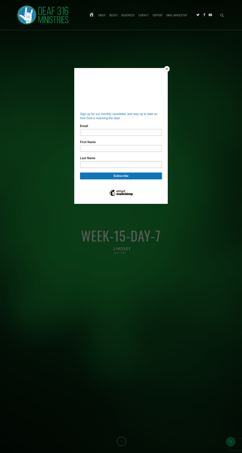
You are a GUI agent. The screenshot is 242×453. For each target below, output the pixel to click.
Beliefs (114, 15)
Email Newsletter (176, 15)
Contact (143, 15)
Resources (128, 15)
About (102, 15)
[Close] (167, 69)
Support (157, 15)
